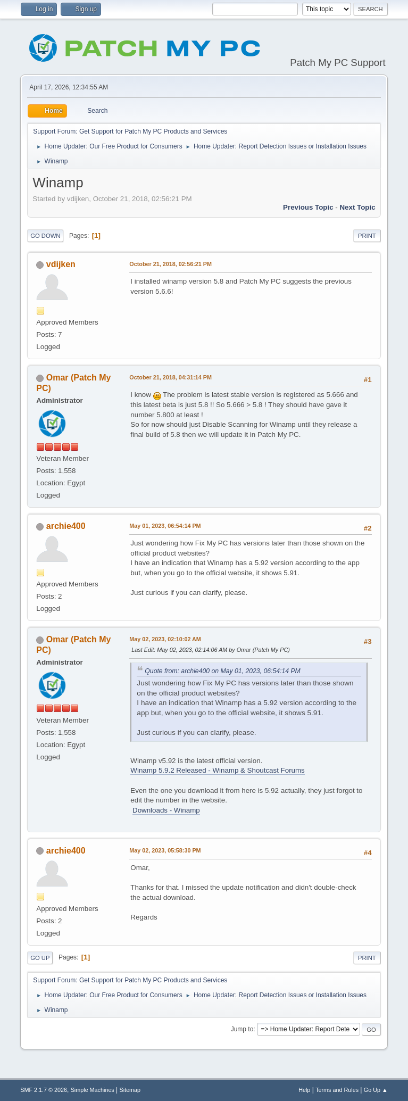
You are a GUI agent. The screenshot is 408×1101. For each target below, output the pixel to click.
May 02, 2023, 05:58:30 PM (165, 850)
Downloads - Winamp (166, 810)
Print (367, 236)
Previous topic (308, 207)
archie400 (66, 526)
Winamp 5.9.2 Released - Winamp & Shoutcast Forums (217, 770)
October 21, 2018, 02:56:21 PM (170, 264)
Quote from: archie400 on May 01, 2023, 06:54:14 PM (222, 671)
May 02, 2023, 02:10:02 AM (165, 639)
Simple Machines (92, 1090)
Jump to (242, 1029)
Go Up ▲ (376, 1090)
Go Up (39, 958)
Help (304, 1090)
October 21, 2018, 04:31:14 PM (170, 377)
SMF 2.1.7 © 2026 (43, 1090)
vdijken (61, 264)
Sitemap (130, 1090)
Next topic (357, 207)
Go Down (45, 236)
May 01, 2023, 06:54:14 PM (165, 526)
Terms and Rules (337, 1090)
